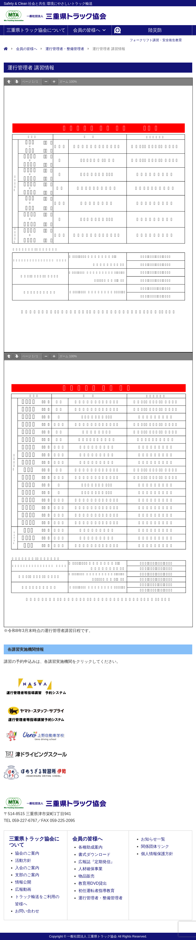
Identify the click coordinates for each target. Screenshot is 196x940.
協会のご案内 (27, 853)
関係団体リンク (155, 846)
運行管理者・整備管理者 (100, 898)
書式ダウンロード (94, 854)
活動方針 (23, 860)
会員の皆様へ (89, 30)
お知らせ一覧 (153, 839)
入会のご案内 (27, 868)
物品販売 (86, 876)
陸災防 (155, 31)
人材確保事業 (90, 869)
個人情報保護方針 (157, 854)
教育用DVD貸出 (92, 883)
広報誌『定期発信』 (96, 862)
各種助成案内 (90, 847)
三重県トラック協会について (36, 31)
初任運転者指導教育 (96, 890)
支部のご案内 (27, 875)
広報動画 (23, 889)
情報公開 (23, 882)
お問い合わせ (27, 911)
